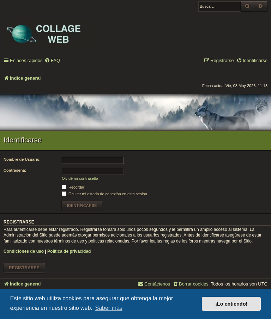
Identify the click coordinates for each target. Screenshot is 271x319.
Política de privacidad (69, 251)
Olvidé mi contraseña (80, 178)
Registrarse (24, 267)
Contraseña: (15, 170)
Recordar (73, 187)
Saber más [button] (108, 308)
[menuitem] (52, 61)
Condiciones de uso (24, 251)
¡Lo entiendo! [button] (231, 304)
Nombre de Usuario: (22, 159)
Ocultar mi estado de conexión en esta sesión (104, 194)
